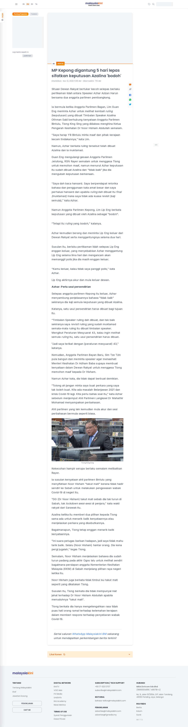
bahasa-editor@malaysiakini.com (110, 700)
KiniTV (56, 686)
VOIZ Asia (58, 690)
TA (36, 4)
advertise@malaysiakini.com (108, 711)
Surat (138, 714)
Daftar (27, 710)
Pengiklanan (27, 703)
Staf (14, 692)
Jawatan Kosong (19, 696)
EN (24, 4)
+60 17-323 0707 (102, 686)
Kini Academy (60, 701)
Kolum (139, 711)
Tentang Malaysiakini (21, 687)
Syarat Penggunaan (63, 715)
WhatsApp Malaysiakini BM (89, 634)
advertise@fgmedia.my (106, 714)
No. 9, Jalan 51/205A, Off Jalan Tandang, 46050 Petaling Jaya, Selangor (154, 695)
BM (28, 4)
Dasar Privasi (59, 719)
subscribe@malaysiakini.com (108, 690)
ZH (32, 4)
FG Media (58, 694)
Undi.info (58, 697)
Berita (139, 707)
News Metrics (60, 705)
